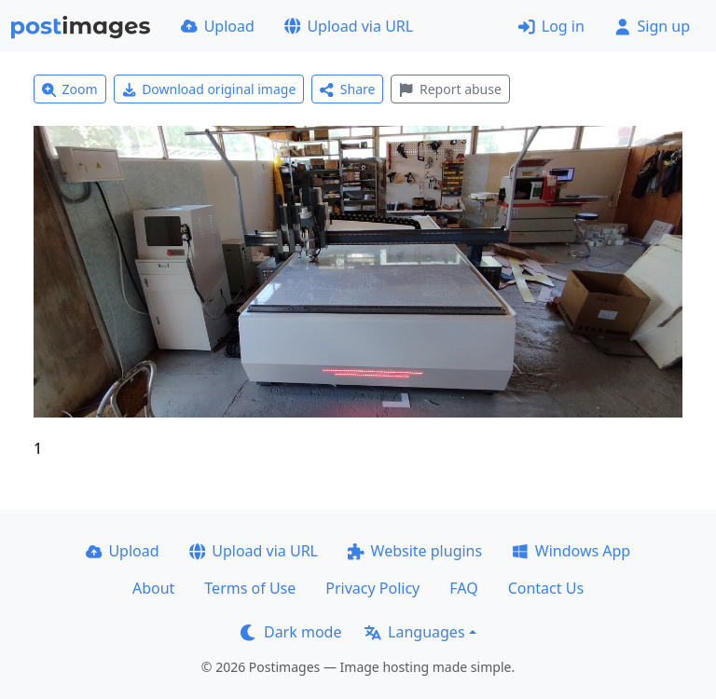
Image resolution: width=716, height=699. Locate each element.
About (153, 588)
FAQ (463, 588)
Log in (551, 26)
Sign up (652, 26)
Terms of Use (250, 588)
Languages (414, 632)
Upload (218, 26)
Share (347, 89)
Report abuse (450, 89)
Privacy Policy (372, 588)
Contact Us (546, 588)
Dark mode (291, 632)
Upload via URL (348, 26)
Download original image (209, 89)
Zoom (70, 89)
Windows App (571, 551)
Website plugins (415, 551)
